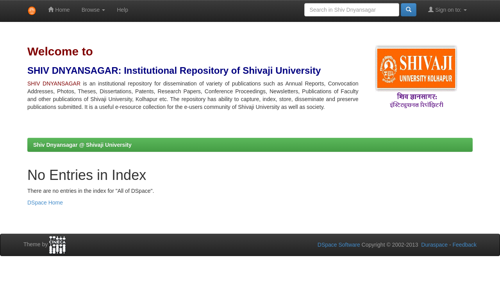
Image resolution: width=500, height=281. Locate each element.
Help (122, 10)
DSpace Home (45, 202)
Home (59, 9)
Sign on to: (447, 9)
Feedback (465, 245)
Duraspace (434, 245)
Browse (93, 10)
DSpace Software (339, 245)
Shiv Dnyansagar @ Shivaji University (82, 145)
